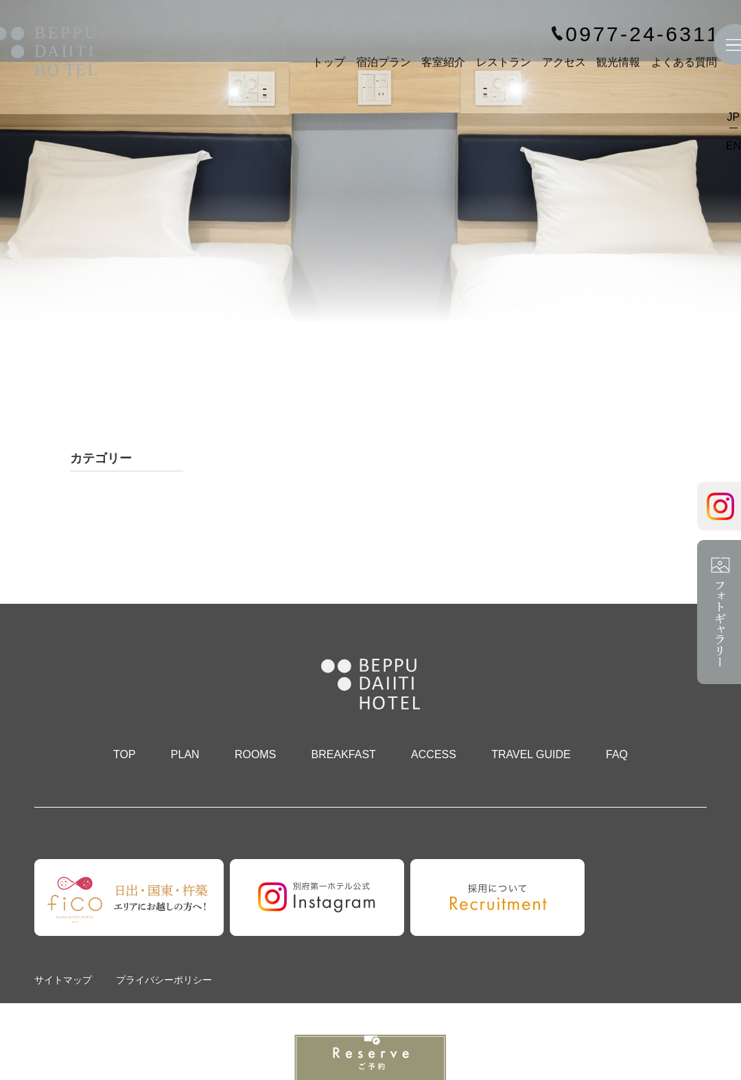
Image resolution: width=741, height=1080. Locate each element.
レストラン (503, 62)
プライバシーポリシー (164, 979)
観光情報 (618, 62)
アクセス (564, 62)
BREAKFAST (343, 754)
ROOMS (255, 754)
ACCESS (433, 754)
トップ (328, 62)
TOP (124, 754)
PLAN (185, 754)
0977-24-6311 (642, 34)
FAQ (617, 754)
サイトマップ (63, 979)
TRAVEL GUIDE (531, 754)
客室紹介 (443, 62)
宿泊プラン (383, 62)
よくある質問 (684, 62)
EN (733, 146)
